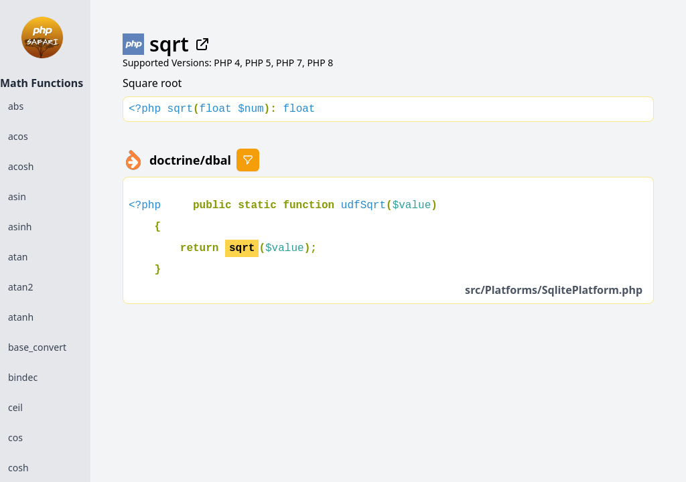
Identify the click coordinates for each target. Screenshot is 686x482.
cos (15, 437)
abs (15, 106)
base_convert (37, 347)
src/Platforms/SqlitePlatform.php (553, 290)
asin (17, 196)
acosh (20, 166)
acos (18, 136)
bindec (23, 377)
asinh (19, 226)
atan (17, 256)
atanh (20, 317)
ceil (15, 407)
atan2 (20, 286)
